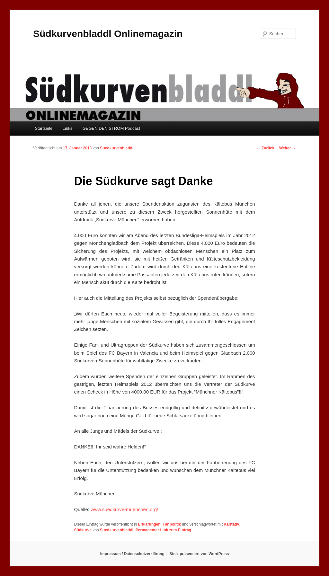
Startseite (43, 128)
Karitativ (231, 524)
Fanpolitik (172, 524)
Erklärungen (149, 524)
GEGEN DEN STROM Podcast (111, 128)
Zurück (265, 148)
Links (67, 128)
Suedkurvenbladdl (116, 148)
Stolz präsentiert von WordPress (199, 554)
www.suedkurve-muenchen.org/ (124, 509)
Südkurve (83, 530)
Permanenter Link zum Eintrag (163, 530)
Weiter (287, 148)
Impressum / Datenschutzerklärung (132, 554)
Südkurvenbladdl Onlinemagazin (107, 33)
